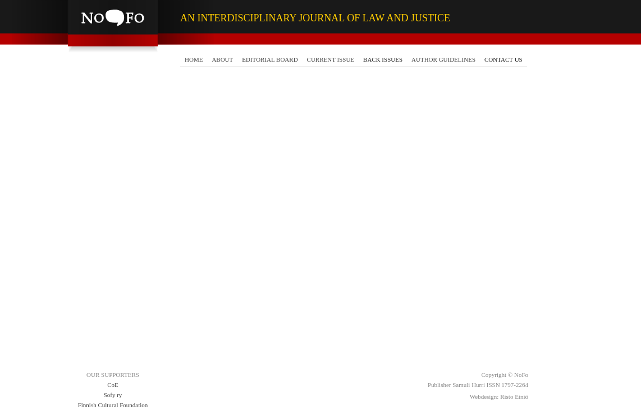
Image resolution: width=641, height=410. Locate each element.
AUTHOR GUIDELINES (443, 59)
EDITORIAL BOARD (269, 59)
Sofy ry (113, 394)
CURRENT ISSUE (330, 59)
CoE (112, 384)
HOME (194, 59)
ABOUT (222, 59)
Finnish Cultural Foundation (113, 405)
